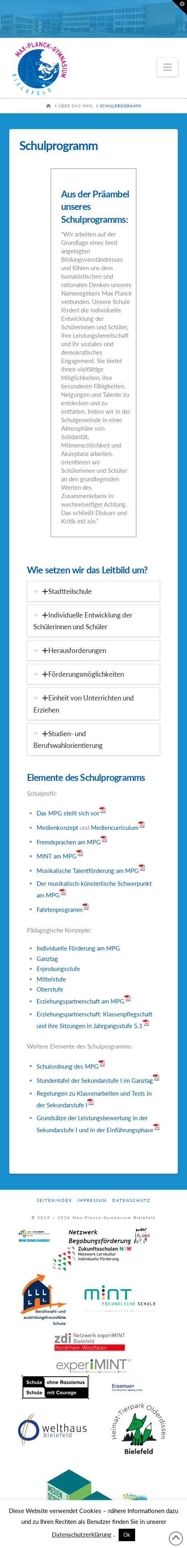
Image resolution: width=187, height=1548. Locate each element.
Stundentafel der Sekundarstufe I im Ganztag (95, 1080)
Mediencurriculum (118, 827)
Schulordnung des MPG (68, 1066)
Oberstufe (50, 989)
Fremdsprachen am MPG (69, 841)
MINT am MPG (56, 856)
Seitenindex (54, 1200)
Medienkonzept (57, 827)
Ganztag (47, 958)
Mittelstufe (51, 979)
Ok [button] (126, 1535)
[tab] (93, 591)
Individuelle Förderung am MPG (78, 948)
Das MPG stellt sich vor (68, 813)
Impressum (92, 1200)
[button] (167, 67)
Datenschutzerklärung (81, 1534)
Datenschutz (131, 1200)
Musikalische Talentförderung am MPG (88, 870)
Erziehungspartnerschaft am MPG (80, 1001)
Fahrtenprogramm (59, 909)
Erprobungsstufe (58, 968)
